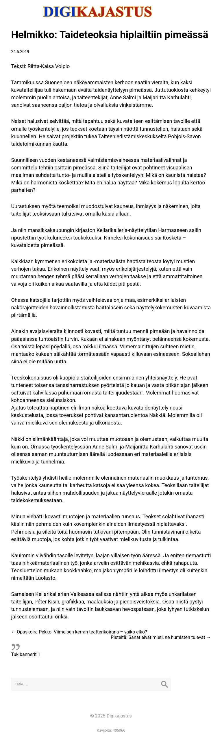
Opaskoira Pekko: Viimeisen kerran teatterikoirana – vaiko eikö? (79, 632)
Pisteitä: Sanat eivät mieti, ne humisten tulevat (161, 637)
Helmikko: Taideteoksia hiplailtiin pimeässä (109, 35)
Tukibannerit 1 (25, 654)
